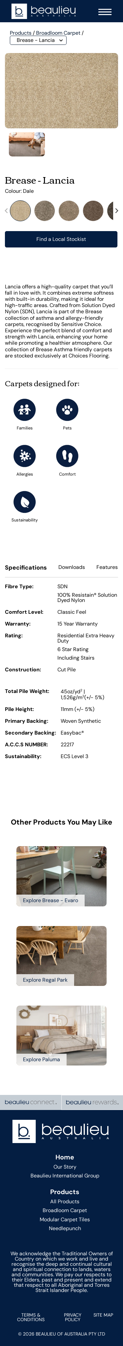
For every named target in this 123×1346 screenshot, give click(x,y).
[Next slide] (116, 210)
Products (20, 32)
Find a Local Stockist (61, 239)
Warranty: (18, 624)
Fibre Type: (19, 587)
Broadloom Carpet (58, 32)
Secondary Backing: (30, 733)
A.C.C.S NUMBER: (26, 745)
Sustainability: (23, 757)
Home (64, 1157)
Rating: (14, 636)
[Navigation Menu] (103, 11)
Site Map (103, 1315)
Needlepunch (65, 1228)
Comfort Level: (24, 612)
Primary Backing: (26, 721)
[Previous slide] (6, 210)
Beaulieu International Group (65, 1175)
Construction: (23, 670)
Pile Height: (19, 710)
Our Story (64, 1166)
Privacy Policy (72, 1317)
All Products (64, 1201)
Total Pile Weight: (27, 692)
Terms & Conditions (31, 1317)
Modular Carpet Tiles (65, 1219)
